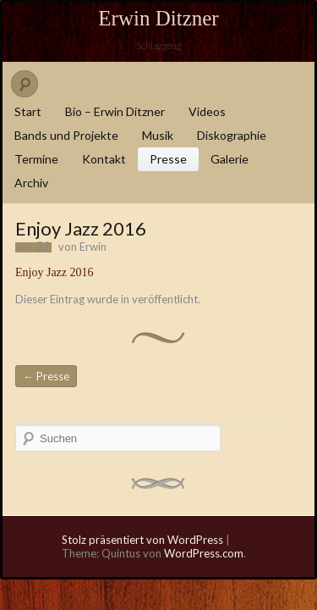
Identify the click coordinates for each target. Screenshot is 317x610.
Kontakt (104, 159)
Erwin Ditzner (158, 18)
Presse (168, 159)
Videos (207, 111)
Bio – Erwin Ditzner (115, 111)
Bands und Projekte (66, 135)
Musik (157, 135)
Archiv (31, 182)
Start (27, 111)
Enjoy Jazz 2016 (54, 272)
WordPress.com (203, 553)
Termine (36, 159)
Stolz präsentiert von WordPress (142, 539)
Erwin (93, 246)
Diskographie (231, 135)
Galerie (229, 159)
